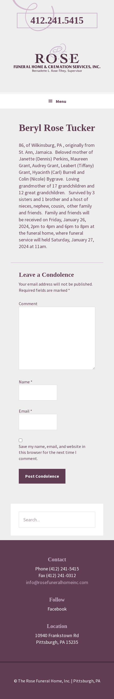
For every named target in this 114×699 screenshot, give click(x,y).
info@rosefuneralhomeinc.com (57, 582)
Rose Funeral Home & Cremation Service (57, 58)
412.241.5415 (57, 20)
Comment (28, 303)
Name (25, 381)
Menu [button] (61, 101)
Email (25, 411)
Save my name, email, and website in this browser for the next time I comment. (52, 452)
